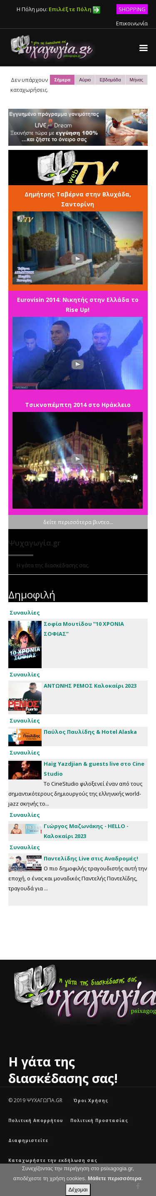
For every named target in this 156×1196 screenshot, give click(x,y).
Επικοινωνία (132, 23)
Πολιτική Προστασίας (99, 1120)
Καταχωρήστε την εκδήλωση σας (52, 1160)
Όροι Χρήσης (91, 1100)
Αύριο (85, 79)
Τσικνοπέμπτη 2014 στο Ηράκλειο (78, 405)
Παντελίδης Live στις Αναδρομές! (91, 858)
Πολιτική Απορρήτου (35, 1120)
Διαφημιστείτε (28, 1140)
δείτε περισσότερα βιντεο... (78, 522)
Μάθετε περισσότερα (114, 1178)
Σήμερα (62, 79)
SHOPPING (132, 9)
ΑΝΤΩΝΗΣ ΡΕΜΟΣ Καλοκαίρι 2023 (90, 685)
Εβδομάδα (110, 79)
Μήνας (136, 79)
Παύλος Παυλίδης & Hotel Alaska (90, 731)
